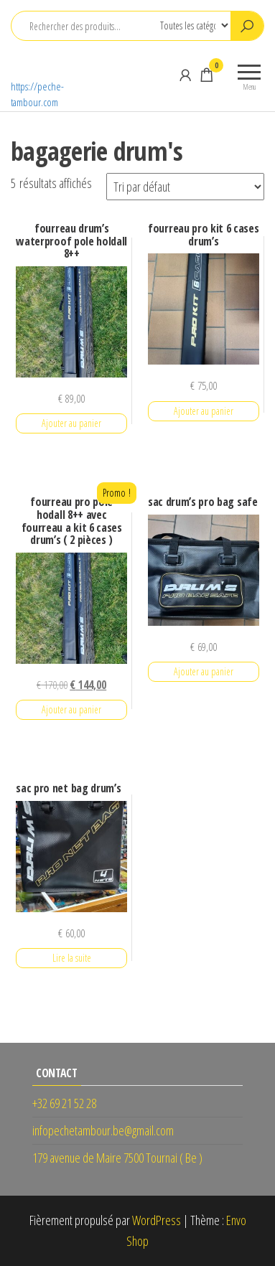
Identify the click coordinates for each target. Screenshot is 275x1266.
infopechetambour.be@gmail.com (103, 1130)
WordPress (156, 1220)
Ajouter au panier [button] (71, 423)
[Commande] (185, 186)
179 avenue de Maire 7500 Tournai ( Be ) (117, 1157)
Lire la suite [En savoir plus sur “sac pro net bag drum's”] (71, 958)
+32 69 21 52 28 (64, 1103)
